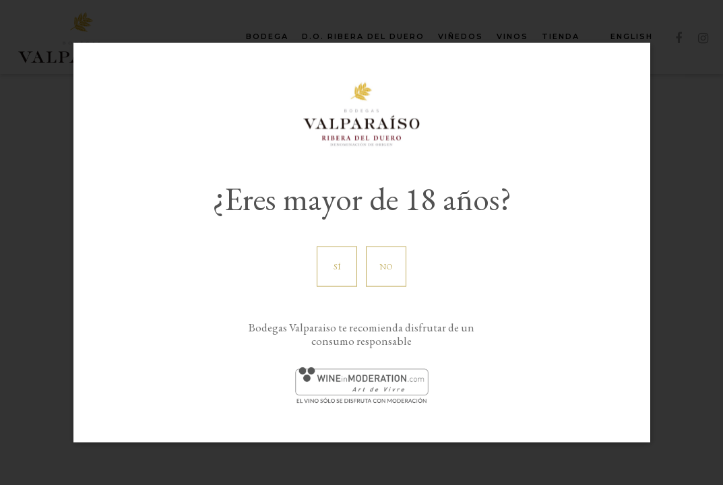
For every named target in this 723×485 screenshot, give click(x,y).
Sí (337, 266)
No (386, 266)
